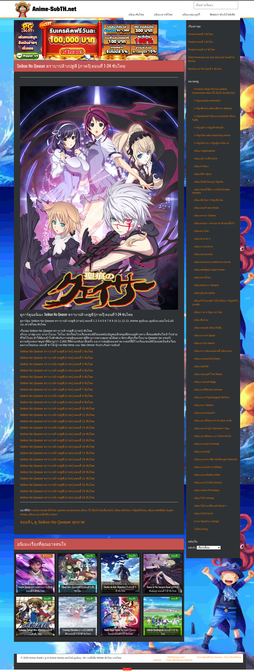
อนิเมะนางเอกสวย (203, 246)
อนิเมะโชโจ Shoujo (204, 498)
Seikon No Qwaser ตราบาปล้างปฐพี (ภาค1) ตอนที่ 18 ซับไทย (57, 459)
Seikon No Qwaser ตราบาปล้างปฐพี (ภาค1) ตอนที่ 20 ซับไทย (57, 472)
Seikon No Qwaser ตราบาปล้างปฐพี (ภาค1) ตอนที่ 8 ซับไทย (56, 395)
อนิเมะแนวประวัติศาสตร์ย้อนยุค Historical (215, 459)
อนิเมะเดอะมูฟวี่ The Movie (208, 374)
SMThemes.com (176, 657)
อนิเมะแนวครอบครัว (204, 413)
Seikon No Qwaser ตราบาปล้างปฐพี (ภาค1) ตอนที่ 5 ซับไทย (56, 376)
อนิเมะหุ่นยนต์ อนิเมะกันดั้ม (208, 327)
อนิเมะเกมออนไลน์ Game (207, 358)
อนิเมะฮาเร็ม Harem (204, 343)
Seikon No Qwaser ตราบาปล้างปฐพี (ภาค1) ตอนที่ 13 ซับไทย (57, 427)
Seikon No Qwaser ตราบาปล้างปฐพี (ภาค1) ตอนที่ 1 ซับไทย (56, 351)
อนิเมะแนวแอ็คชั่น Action (207, 474)
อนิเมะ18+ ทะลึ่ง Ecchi (205, 158)
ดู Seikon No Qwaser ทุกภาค (59, 522)
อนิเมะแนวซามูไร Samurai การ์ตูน (211, 428)
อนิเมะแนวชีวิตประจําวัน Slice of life (213, 420)
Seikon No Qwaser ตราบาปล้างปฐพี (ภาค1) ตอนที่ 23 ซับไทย (57, 491)
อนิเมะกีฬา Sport (202, 174)
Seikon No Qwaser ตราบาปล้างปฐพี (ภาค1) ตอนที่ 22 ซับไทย (57, 484)
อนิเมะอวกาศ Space (204, 335)
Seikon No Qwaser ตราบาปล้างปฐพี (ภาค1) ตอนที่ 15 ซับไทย (57, 440)
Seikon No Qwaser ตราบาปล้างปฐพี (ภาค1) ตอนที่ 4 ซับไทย (56, 370)
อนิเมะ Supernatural (204, 150)
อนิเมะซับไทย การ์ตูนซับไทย (208, 200)
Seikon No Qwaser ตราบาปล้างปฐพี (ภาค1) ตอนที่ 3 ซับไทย (56, 364)
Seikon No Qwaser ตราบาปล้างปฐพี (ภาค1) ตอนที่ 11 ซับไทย (57, 414)
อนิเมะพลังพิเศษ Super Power (209, 269)
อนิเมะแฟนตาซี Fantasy (206, 490)
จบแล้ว (26, 522)
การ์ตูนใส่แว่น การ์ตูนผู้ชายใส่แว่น (211, 143)
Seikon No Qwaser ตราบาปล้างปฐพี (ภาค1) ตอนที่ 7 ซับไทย (56, 389)
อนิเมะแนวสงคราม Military (208, 467)
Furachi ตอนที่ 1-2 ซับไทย (201, 49)
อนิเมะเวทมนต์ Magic (205, 382)
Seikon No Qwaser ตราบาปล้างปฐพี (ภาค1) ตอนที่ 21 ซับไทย (57, 478)
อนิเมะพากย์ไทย (163, 15)
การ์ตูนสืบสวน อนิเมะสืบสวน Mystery (213, 108)
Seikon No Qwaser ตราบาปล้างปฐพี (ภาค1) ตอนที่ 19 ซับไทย (57, 465)
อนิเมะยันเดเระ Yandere (206, 285)
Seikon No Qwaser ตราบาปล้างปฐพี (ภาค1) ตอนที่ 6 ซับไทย (56, 383)
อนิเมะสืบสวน (201, 320)
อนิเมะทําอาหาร (202, 238)
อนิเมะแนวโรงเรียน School (208, 482)
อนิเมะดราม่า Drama (205, 215)
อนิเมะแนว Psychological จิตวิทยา (212, 397)
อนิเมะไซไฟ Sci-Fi (203, 513)
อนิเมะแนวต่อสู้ (202, 451)
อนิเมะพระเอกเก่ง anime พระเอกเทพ (212, 262)
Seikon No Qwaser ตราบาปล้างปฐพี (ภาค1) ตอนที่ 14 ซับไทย (57, 434)
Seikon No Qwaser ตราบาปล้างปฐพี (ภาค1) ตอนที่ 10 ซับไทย (57, 408)
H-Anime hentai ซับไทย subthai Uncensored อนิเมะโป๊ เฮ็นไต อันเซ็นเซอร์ (71, 510)
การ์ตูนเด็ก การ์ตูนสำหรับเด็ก (209, 127)
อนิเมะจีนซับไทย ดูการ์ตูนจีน (208, 181)
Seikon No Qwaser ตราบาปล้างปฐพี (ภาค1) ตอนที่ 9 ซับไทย (56, 402)
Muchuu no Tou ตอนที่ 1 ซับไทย (204, 68)
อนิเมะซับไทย (136, 15)
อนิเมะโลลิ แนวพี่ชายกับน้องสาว (210, 505)
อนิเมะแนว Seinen (203, 405)
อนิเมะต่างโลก (201, 231)
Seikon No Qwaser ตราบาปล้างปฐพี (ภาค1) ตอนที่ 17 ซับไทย (57, 453)
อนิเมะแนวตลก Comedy (206, 444)
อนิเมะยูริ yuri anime (204, 293)
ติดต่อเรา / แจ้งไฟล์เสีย (222, 15)
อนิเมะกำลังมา (201, 166)
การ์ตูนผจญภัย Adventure (207, 100)
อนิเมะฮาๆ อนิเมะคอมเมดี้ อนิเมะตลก (213, 351)
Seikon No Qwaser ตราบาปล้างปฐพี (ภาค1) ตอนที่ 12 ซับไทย (57, 421)
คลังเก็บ (192, 547)
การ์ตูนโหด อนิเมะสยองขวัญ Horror (212, 135)
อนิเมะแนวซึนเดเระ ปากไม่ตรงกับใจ (212, 436)
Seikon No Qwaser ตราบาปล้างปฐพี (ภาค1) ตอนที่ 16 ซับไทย (57, 446)
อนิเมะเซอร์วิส (201, 366)
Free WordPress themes (210, 657)
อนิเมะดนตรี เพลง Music (206, 207)
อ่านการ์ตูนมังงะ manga (206, 521)
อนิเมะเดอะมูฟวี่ (191, 15)
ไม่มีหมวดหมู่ (201, 529)
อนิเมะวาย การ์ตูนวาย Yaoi (208, 312)
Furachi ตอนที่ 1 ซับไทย (200, 41)
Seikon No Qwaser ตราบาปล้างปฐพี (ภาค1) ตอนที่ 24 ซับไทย (57, 497)
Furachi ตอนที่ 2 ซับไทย (200, 34)
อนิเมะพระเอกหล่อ (203, 254)
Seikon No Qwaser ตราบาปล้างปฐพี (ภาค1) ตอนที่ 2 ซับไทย (56, 357)
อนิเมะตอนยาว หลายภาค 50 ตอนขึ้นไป (214, 223)
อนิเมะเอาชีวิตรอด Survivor (208, 389)
